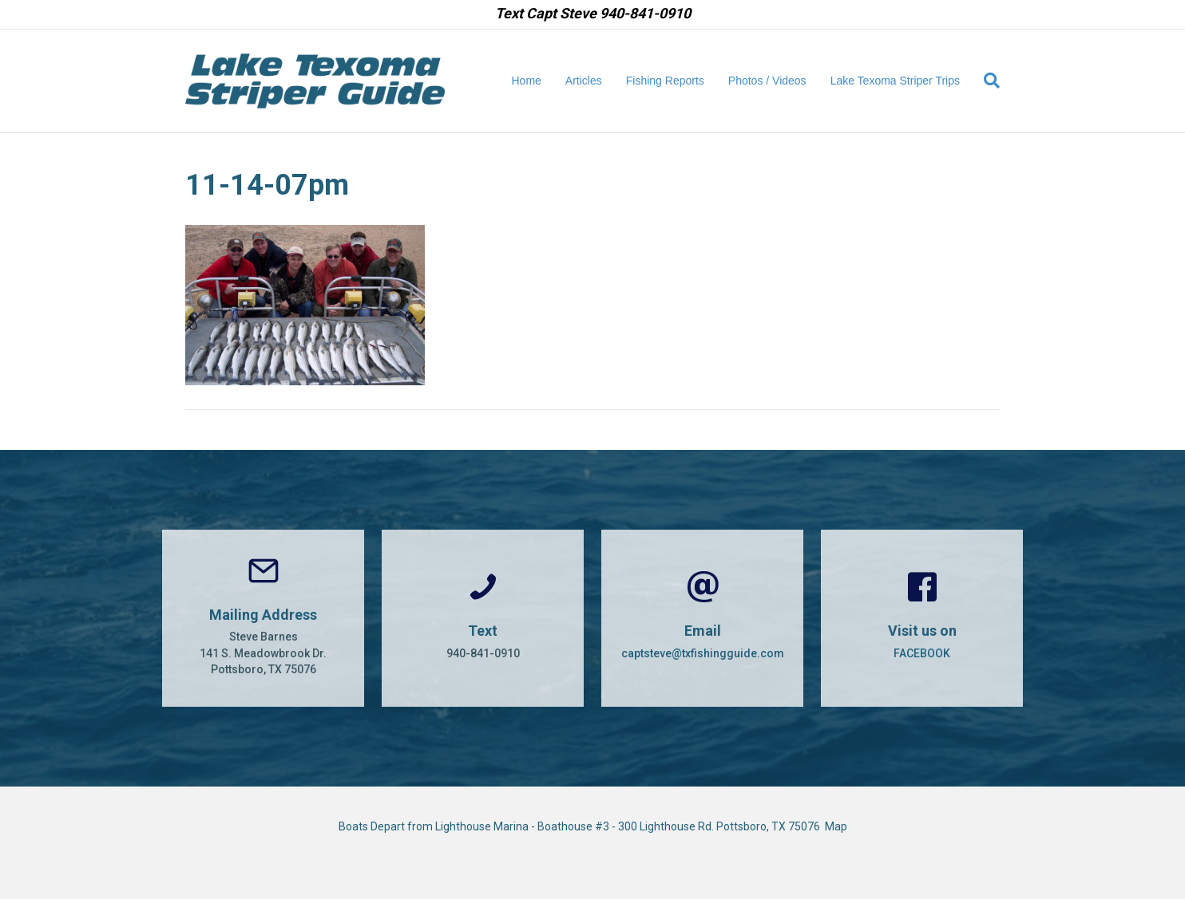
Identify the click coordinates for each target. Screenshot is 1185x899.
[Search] (986, 80)
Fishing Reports (665, 80)
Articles (583, 80)
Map (836, 826)
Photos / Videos (767, 80)
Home (526, 80)
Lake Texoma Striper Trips (895, 80)
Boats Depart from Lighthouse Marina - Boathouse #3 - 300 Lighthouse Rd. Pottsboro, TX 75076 (582, 826)
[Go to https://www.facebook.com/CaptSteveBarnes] (922, 618)
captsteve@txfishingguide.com (702, 653)
